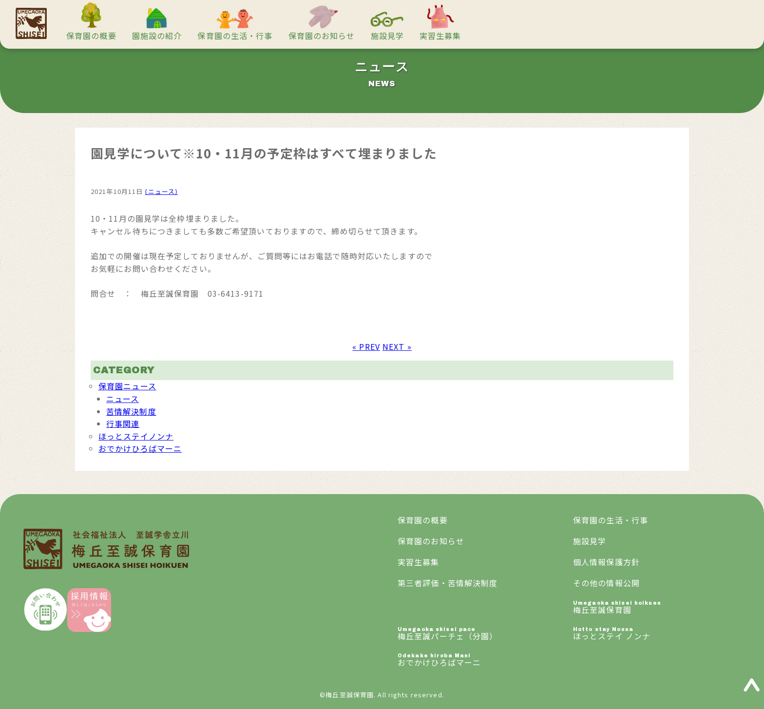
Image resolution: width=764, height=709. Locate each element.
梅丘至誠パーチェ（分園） (485, 634)
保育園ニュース (127, 386)
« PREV (366, 346)
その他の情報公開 (606, 583)
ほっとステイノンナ (135, 436)
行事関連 (122, 423)
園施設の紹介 (157, 35)
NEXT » (397, 346)
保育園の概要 (91, 35)
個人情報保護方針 (606, 562)
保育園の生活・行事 (234, 35)
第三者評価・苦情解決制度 (447, 583)
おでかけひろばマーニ (140, 448)
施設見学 (387, 35)
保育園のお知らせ (321, 35)
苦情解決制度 (131, 411)
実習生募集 (440, 35)
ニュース (122, 398)
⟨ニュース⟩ (161, 191)
